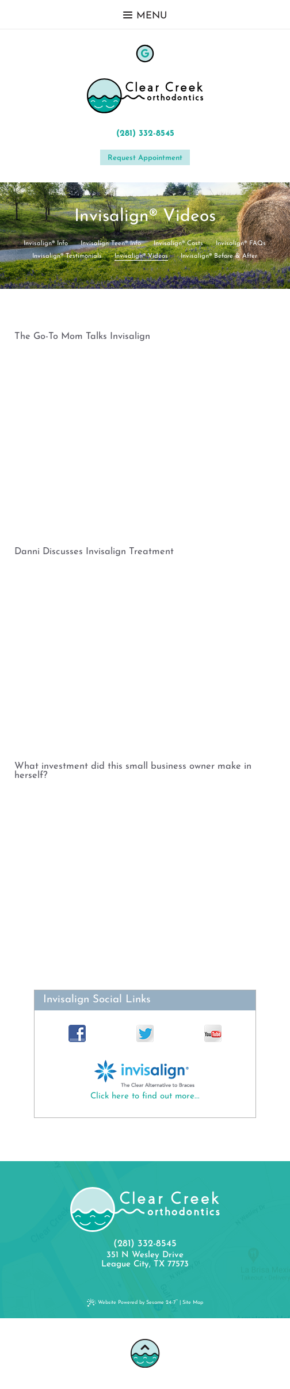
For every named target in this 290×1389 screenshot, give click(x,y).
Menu (145, 16)
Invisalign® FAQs (241, 244)
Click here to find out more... (145, 1096)
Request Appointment (145, 158)
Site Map (192, 1302)
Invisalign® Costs (178, 244)
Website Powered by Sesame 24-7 (133, 1302)
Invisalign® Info (46, 244)
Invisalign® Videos (141, 256)
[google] (145, 53)
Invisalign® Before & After (219, 256)
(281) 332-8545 (145, 133)
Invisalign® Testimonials (67, 256)
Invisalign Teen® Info (111, 244)
